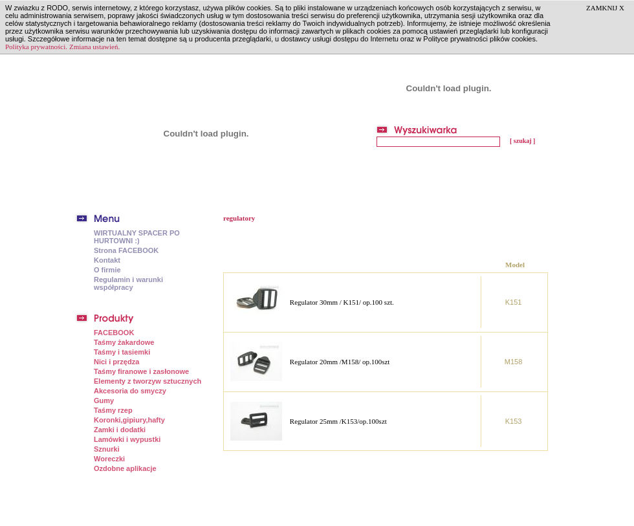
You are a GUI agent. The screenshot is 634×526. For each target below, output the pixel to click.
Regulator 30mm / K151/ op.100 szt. (342, 302)
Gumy (104, 400)
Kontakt (107, 260)
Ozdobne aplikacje (125, 468)
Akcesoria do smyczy (130, 391)
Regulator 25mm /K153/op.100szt (338, 421)
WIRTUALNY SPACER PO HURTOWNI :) (137, 237)
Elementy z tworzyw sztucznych (147, 381)
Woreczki (109, 459)
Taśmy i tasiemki (122, 352)
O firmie (107, 270)
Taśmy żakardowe (124, 342)
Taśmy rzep (113, 410)
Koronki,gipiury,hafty (129, 420)
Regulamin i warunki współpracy (128, 283)
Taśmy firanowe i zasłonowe (141, 371)
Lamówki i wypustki (127, 439)
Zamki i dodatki (120, 429)
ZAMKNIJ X (605, 8)
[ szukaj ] (522, 140)
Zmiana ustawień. (94, 46)
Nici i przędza (116, 362)
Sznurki (107, 449)
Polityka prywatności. (36, 46)
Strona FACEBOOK (126, 250)
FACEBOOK (114, 332)
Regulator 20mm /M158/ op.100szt (340, 362)
